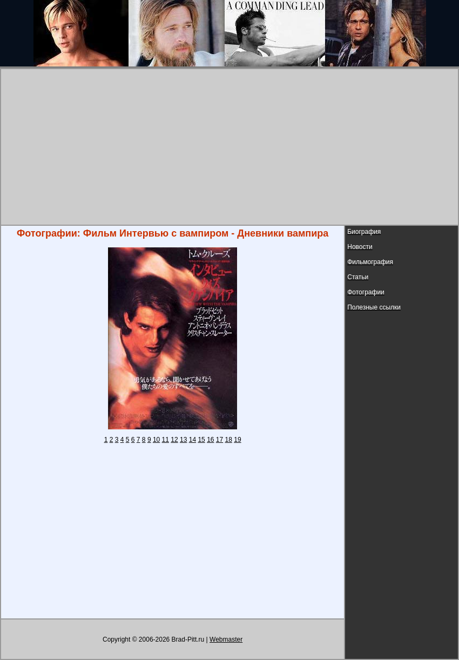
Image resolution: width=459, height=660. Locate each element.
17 (219, 439)
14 (192, 439)
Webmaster (226, 639)
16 (210, 439)
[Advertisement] (230, 147)
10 (156, 439)
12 (174, 439)
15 (201, 439)
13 (183, 439)
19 (237, 439)
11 (165, 439)
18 (228, 439)
